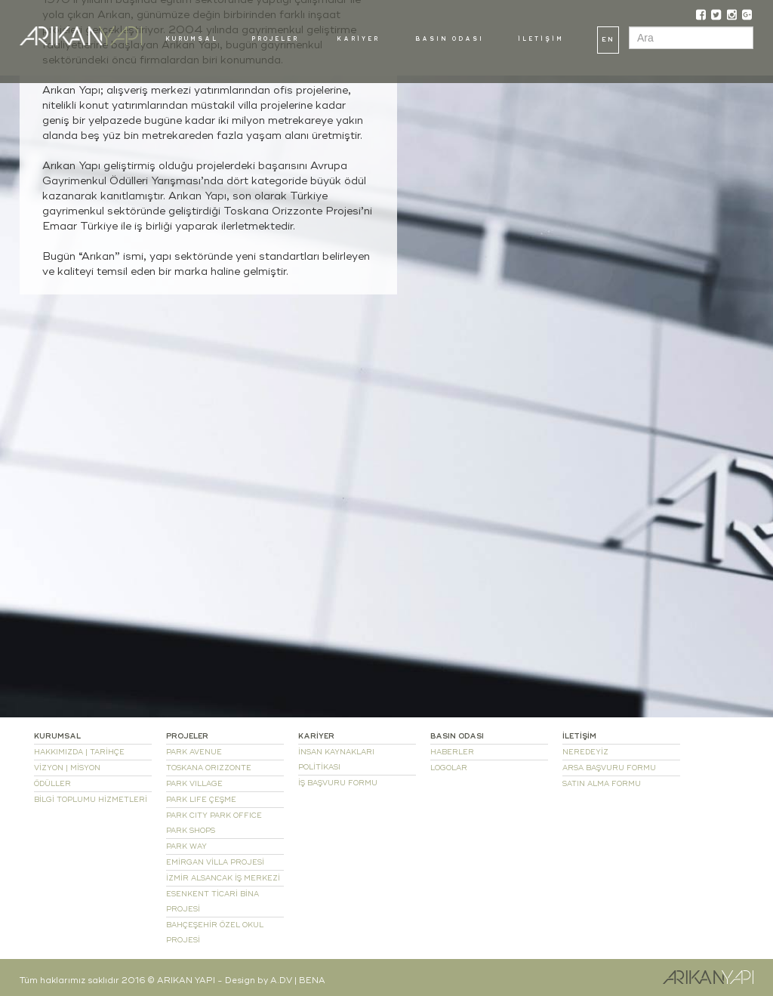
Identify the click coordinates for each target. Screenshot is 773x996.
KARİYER (358, 38)
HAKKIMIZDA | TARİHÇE (79, 752)
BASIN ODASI (449, 38)
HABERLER (452, 752)
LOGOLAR (448, 767)
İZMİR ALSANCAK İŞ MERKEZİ (223, 878)
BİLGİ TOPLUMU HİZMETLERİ (90, 799)
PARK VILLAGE (194, 783)
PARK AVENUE (194, 752)
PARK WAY (186, 846)
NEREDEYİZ (585, 752)
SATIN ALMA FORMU (601, 783)
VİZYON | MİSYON (67, 767)
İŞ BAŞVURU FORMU (337, 783)
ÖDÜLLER (52, 783)
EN (608, 39)
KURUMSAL (191, 38)
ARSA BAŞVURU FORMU (609, 767)
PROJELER (275, 38)
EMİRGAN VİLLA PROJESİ (215, 862)
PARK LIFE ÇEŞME (201, 799)
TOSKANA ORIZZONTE (208, 767)
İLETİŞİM (541, 38)
